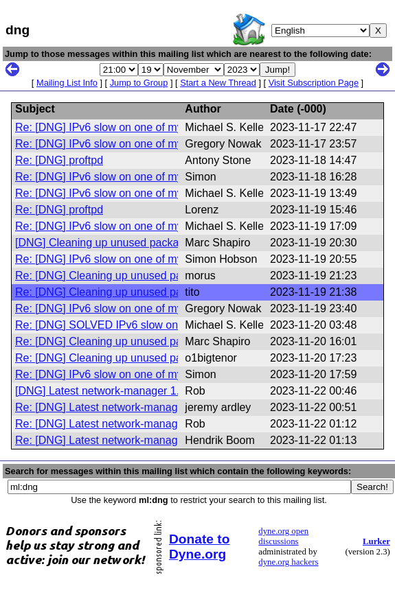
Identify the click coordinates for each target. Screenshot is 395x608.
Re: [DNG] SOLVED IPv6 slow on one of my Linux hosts (151, 325)
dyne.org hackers (288, 562)
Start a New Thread (218, 83)
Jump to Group (139, 83)
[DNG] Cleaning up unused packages (105, 242)
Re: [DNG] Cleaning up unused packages (116, 275)
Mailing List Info (67, 83)
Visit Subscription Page (314, 83)
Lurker (376, 541)
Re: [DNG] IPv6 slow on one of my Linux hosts (128, 127)
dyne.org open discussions (283, 536)
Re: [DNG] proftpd (59, 160)
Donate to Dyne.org (199, 546)
